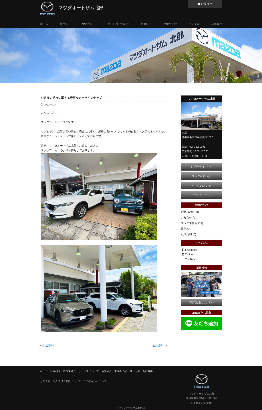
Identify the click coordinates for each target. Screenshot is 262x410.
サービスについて (118, 24)
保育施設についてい (201, 302)
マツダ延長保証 (201, 176)
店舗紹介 (146, 24)
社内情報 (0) (188, 234)
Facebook (189, 249)
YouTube (189, 259)
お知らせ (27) (189, 217)
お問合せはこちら (202, 166)
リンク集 (193, 24)
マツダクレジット (202, 194)
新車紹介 (65, 24)
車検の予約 (170, 24)
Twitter (187, 254)
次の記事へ (158, 345)
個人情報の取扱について (67, 381)
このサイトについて (95, 381)
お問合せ (205, 3)
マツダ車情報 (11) (192, 223)
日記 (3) (186, 228)
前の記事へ (48, 345)
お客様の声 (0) (190, 211)
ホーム (44, 24)
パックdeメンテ (201, 185)
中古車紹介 (89, 24)
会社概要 (216, 24)
